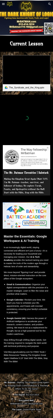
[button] (3, 4)
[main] (26, 43)
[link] (26, 73)
